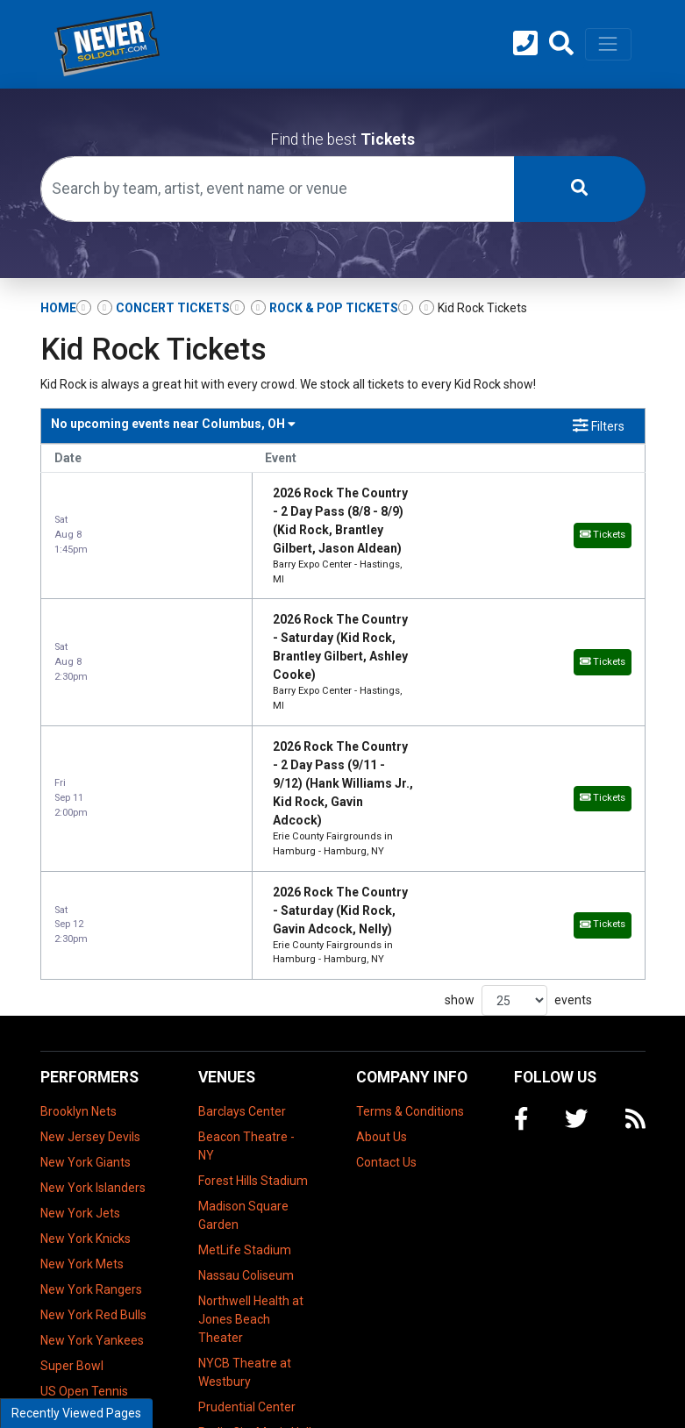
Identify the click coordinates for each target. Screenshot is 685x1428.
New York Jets (80, 1007)
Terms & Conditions (410, 905)
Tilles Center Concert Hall (233, 1323)
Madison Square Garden (243, 1009)
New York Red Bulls (93, 1109)
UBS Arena (228, 1358)
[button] (561, 43)
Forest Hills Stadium (253, 974)
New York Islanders (93, 982)
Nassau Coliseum (246, 1069)
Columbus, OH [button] (173, 424)
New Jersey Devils (90, 931)
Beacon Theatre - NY (246, 940)
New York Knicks (85, 1032)
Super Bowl (71, 1160)
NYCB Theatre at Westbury (244, 1166)
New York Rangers (91, 1083)
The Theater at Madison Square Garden (243, 1270)
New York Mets (82, 1058)
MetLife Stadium (244, 1044)
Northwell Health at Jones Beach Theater (250, 1113)
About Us (381, 931)
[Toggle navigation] (608, 44)
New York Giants (85, 956)
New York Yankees (92, 1134)
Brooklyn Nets (78, 905)
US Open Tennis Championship (84, 1194)
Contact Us (386, 956)
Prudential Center (247, 1201)
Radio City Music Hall (254, 1226)
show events (518, 794)
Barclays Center (242, 905)
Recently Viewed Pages (76, 1413)
